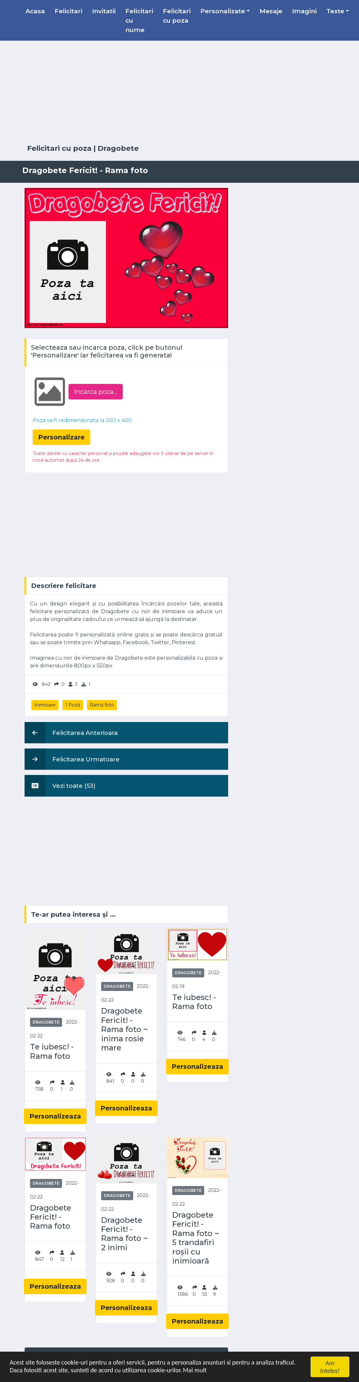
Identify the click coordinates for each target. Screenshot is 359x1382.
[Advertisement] (179, 92)
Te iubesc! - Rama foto (52, 1051)
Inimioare (45, 705)
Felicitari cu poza (177, 15)
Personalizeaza (55, 1116)
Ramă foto (102, 705)
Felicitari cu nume (139, 20)
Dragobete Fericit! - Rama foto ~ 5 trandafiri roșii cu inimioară (195, 1238)
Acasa (35, 11)
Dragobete (118, 148)
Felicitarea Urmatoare (72, 759)
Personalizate (222, 11)
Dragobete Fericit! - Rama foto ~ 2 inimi (124, 1234)
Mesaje (270, 11)
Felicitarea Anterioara (71, 732)
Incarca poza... (95, 392)
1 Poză (72, 705)
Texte (335, 11)
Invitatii (104, 11)
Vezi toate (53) (60, 785)
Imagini (304, 11)
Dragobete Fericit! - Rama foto (50, 1217)
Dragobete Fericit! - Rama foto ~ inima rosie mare (124, 1029)
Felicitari (68, 11)
